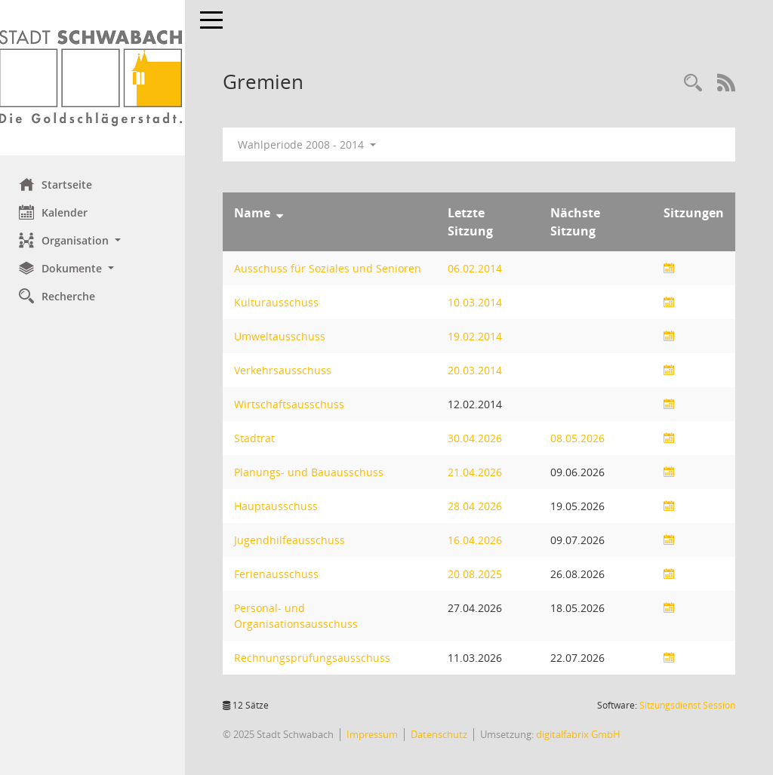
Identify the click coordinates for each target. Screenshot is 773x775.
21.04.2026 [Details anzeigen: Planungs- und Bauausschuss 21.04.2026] (477, 472)
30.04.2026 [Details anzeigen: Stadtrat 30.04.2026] (477, 438)
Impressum (376, 734)
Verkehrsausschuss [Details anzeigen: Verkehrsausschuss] (286, 370)
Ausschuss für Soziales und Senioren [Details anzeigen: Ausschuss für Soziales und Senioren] (331, 268)
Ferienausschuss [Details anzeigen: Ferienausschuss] (280, 574)
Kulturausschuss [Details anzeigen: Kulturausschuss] (280, 302)
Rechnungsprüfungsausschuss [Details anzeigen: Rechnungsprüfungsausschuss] (316, 657)
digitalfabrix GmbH (582, 734)
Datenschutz (442, 734)
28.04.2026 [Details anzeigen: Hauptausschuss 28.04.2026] (477, 506)
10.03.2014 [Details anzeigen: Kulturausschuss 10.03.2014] (477, 302)
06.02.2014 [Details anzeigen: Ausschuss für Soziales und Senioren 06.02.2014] (477, 268)
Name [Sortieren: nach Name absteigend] (256, 213)
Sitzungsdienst (687, 705)
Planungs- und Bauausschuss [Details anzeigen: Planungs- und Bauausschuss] (312, 472)
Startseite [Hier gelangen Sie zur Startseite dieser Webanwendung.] (59, 184)
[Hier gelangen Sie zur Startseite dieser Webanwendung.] (94, 77)
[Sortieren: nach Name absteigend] (283, 213)
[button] (94, 240)
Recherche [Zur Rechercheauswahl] (61, 295)
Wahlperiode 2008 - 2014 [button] (311, 144)
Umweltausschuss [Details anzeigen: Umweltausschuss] (283, 336)
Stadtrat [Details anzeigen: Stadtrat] (258, 438)
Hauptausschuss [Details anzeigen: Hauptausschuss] (280, 506)
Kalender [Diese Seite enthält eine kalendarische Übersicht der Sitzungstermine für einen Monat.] (57, 212)
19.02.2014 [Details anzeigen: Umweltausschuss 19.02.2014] (477, 336)
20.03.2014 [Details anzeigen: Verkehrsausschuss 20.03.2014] (477, 370)
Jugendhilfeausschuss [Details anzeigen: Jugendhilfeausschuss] (293, 540)
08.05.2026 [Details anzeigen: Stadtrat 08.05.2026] (579, 438)
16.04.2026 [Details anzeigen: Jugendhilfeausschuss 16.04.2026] (477, 540)
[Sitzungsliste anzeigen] (669, 268)
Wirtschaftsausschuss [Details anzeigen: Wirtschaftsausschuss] (293, 404)
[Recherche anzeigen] (693, 83)
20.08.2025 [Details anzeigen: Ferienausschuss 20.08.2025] (477, 574)
